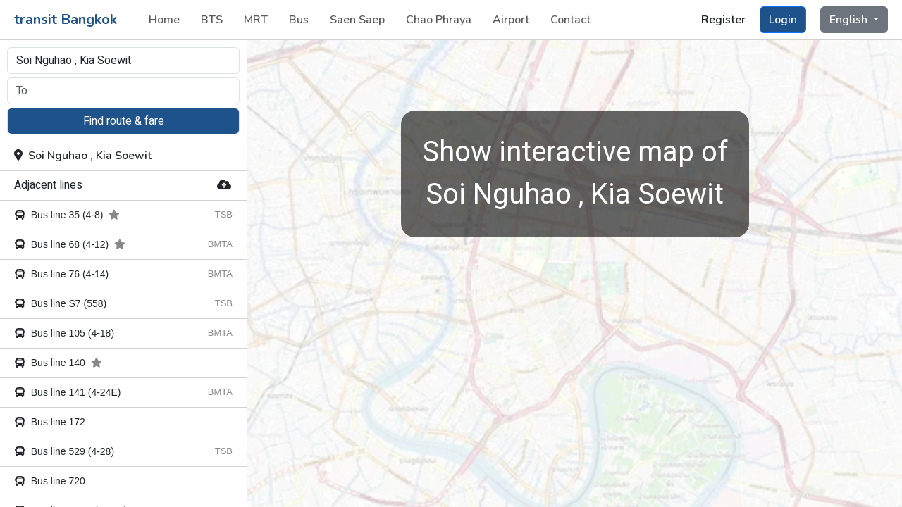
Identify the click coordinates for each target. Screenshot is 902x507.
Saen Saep (357, 19)
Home (164, 19)
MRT (256, 19)
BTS (212, 19)
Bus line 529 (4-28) (64, 451)
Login (783, 19)
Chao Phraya (438, 19)
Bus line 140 (58, 362)
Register (723, 19)
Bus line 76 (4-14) (61, 274)
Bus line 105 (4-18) (64, 333)
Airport (511, 19)
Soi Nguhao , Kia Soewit (83, 155)
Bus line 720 (49, 481)
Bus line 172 (49, 421)
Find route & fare (123, 121)
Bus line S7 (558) (60, 303)
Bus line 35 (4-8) (67, 214)
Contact (570, 19)
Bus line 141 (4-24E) (67, 392)
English (849, 19)
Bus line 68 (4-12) (69, 244)
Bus (299, 19)
